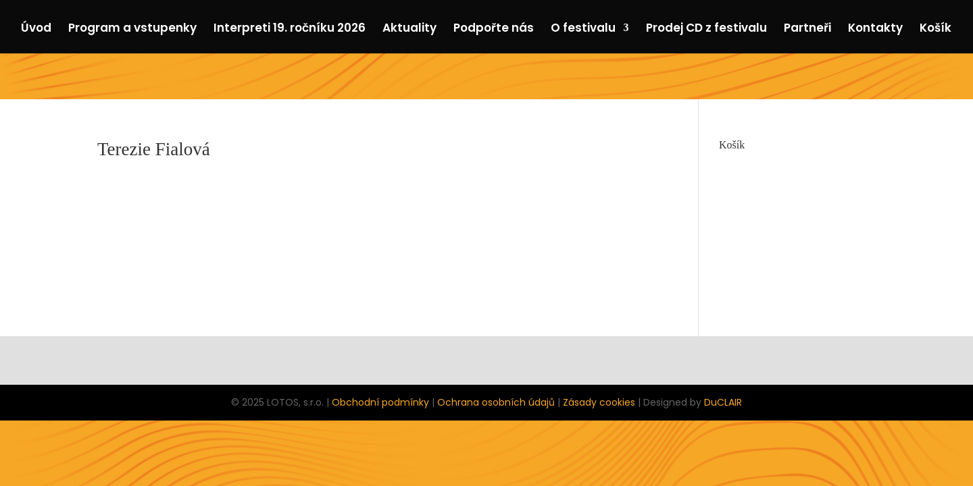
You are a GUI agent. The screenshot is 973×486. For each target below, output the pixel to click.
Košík (935, 29)
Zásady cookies (599, 402)
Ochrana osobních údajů (496, 402)
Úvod (36, 29)
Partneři (807, 29)
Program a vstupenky (132, 29)
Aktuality (409, 29)
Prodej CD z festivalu (706, 29)
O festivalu (583, 29)
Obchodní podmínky (380, 402)
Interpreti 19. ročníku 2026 (290, 29)
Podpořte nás (493, 29)
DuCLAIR (723, 402)
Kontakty (875, 29)
